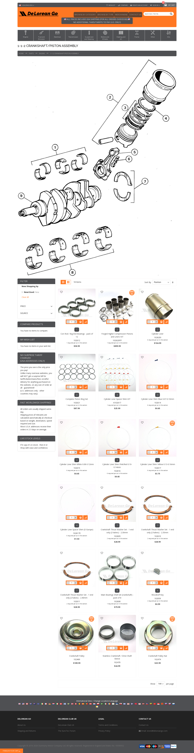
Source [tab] (24, 313)
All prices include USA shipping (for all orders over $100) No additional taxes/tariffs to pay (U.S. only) (97, 20)
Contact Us (143, 725)
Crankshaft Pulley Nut (157, 656)
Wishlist (112, 5)
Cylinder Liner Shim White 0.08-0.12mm (77, 464)
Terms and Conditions (108, 725)
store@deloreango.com (157, 731)
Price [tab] (23, 306)
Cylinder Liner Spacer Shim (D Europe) (76, 529)
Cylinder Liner (157, 333)
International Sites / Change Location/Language (97, 703)
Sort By (148, 282)
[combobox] (158, 14)
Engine (42, 53)
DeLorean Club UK (66, 725)
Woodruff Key (158, 595)
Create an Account (140, 5)
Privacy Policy (104, 731)
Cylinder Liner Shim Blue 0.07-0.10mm (157, 399)
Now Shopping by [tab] (30, 286)
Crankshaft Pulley (76, 656)
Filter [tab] (23, 281)
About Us (22, 725)
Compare (124, 5)
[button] (61, 292)
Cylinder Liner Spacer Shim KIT (117, 399)
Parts (31, 53)
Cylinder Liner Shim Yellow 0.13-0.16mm (157, 464)
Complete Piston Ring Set (77, 399)
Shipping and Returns (27, 731)
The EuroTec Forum (66, 731)
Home (21, 53)
